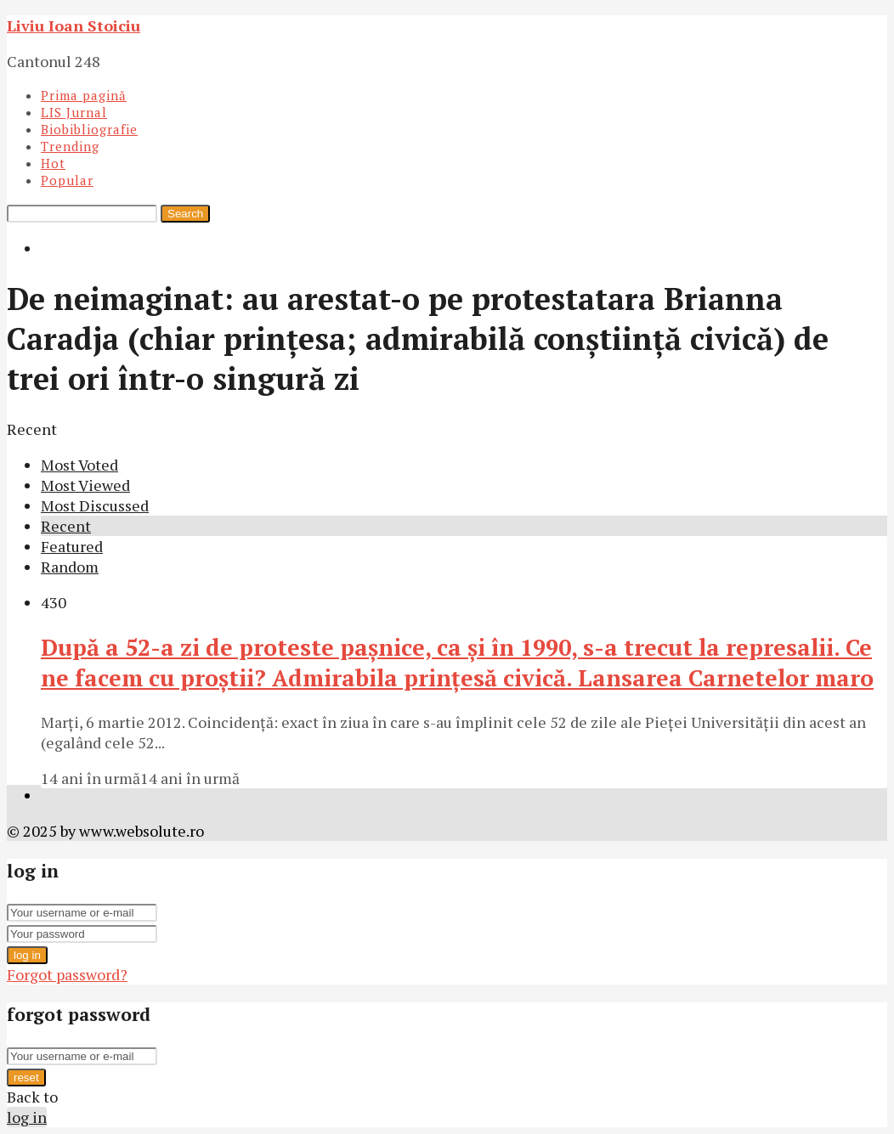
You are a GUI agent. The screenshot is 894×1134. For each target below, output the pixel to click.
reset (26, 1077)
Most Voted (79, 464)
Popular (67, 180)
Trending (70, 146)
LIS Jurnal (74, 112)
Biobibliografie (89, 129)
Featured (72, 546)
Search (185, 213)
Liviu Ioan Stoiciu (73, 25)
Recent (66, 526)
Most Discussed (95, 505)
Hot (53, 163)
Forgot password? (67, 974)
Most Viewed (85, 485)
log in (27, 955)
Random (70, 566)
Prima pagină (84, 95)
